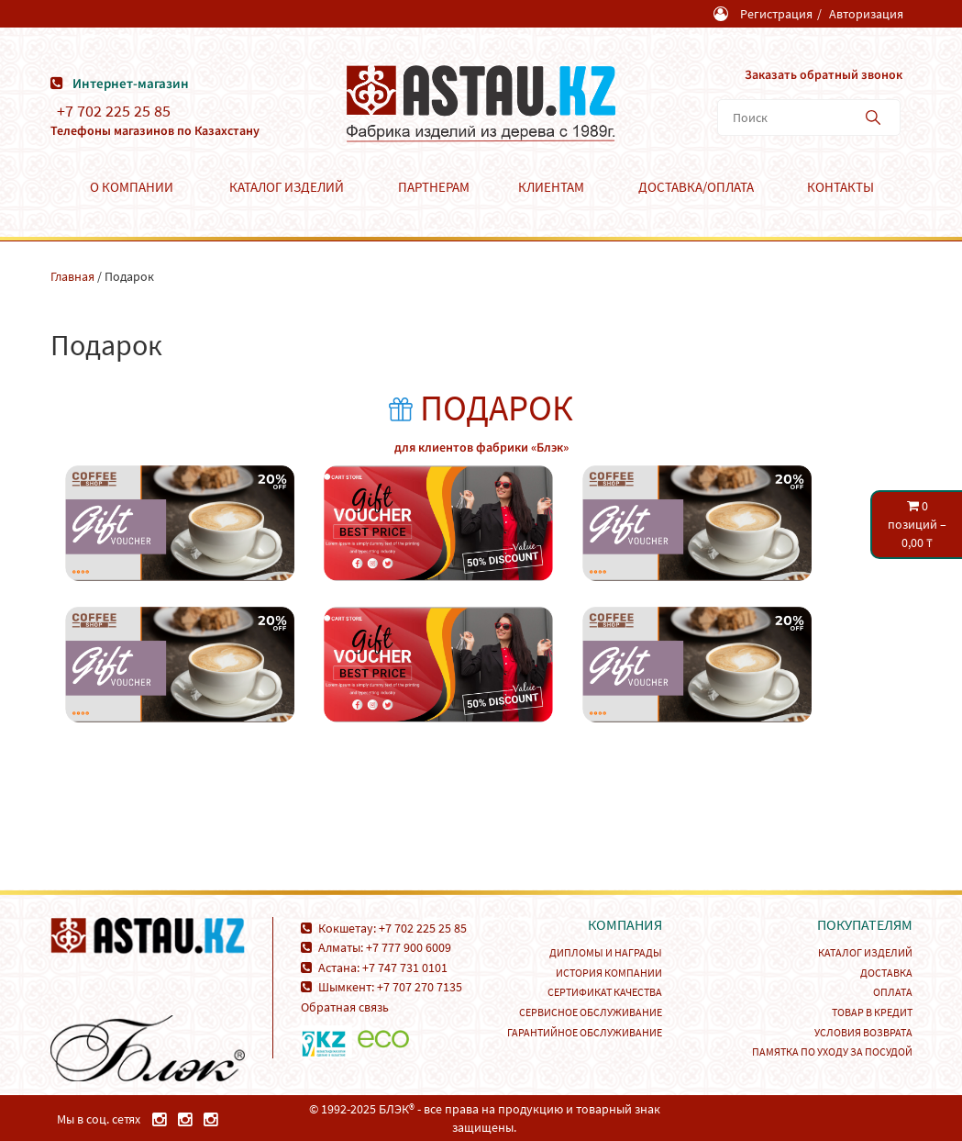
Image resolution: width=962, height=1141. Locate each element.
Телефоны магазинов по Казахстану (155, 130)
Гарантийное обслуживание (584, 1032)
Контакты (840, 187)
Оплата (892, 992)
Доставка (886, 972)
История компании (609, 972)
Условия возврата (863, 1032)
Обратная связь (345, 1007)
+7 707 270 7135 (419, 987)
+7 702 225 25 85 (114, 111)
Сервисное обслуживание (590, 1012)
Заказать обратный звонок (823, 74)
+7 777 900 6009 (408, 947)
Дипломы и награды (605, 952)
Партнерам (434, 187)
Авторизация (866, 14)
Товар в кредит (872, 1012)
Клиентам (551, 187)
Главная (72, 276)
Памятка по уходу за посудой (832, 1051)
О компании (131, 187)
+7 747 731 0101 (405, 967)
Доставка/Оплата (696, 187)
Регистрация (776, 14)
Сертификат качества (604, 992)
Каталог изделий (286, 187)
